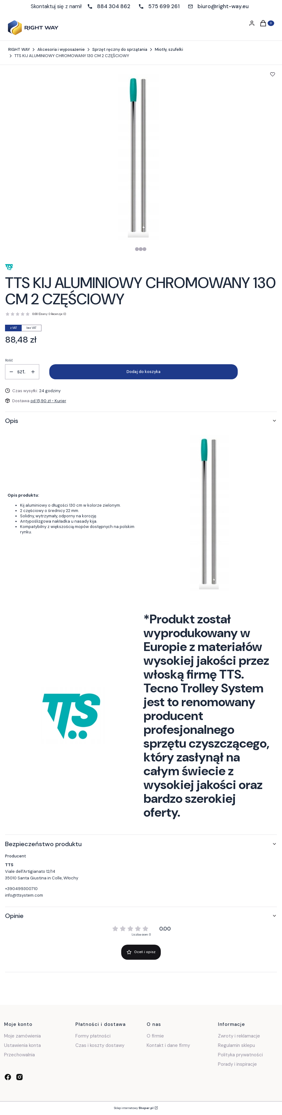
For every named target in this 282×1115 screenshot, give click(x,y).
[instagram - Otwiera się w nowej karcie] (19, 1077)
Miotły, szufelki (169, 49)
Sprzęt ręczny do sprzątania (119, 49)
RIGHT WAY (19, 49)
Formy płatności (93, 1036)
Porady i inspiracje (237, 1064)
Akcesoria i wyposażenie (61, 49)
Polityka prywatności (240, 1055)
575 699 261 (164, 6)
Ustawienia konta (22, 1045)
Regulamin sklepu (236, 1045)
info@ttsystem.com (24, 895)
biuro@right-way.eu (223, 6)
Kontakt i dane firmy (168, 1045)
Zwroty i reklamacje (239, 1036)
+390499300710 (21, 888)
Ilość (9, 360)
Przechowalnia (19, 1055)
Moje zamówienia (22, 1036)
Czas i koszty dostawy (99, 1045)
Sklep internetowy (134, 1108)
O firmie (155, 1036)
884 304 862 (113, 6)
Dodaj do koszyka (143, 371)
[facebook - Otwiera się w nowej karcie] (8, 1077)
